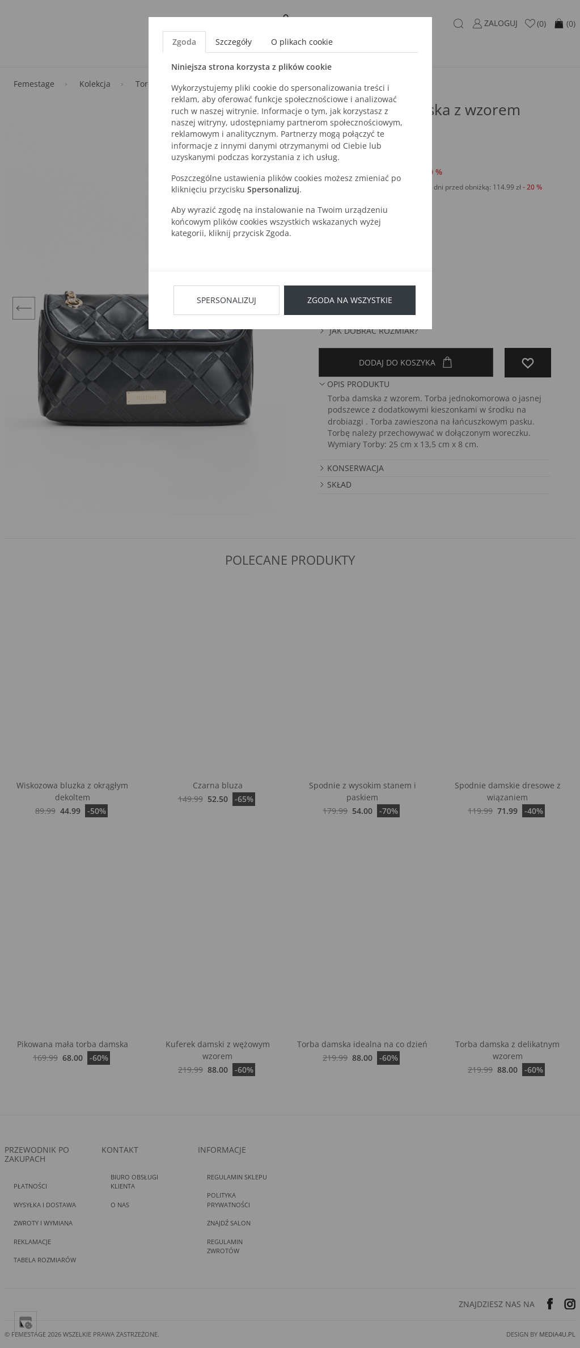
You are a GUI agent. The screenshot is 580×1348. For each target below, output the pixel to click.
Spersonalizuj (226, 300)
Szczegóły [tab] (233, 41)
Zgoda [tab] (184, 41)
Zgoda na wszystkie (349, 300)
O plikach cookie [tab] (302, 41)
